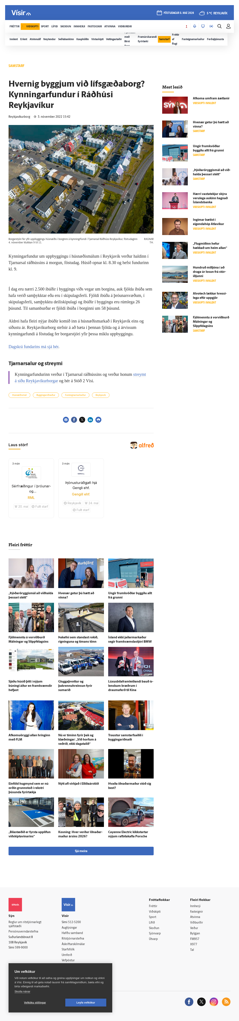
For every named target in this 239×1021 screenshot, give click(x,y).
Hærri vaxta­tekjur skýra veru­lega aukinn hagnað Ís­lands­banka (210, 198)
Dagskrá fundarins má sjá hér (33, 346)
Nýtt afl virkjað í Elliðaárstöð (78, 784)
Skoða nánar (22, 991)
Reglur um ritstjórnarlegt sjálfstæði (25, 924)
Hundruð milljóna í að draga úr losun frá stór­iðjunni (209, 272)
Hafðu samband (72, 933)
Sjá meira (81, 851)
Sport (152, 917)
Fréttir (153, 906)
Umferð (67, 955)
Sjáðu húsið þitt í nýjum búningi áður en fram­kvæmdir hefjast (30, 686)
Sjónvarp (155, 933)
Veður (194, 928)
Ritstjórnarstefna (73, 938)
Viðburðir (196, 922)
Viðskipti (155, 912)
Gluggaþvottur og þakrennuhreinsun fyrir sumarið (75, 686)
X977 (193, 944)
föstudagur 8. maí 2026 (179, 13)
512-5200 (74, 922)
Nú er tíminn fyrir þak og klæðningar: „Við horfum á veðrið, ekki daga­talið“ (77, 740)
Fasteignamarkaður (75, 395)
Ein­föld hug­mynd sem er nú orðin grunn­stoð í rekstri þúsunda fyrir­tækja (28, 788)
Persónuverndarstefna (23, 931)
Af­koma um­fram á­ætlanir (211, 98)
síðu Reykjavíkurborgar (38, 380)
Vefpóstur (68, 960)
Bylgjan (195, 933)
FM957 (194, 939)
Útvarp (153, 939)
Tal (192, 950)
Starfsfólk (68, 949)
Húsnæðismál (19, 395)
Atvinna (195, 917)
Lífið (152, 922)
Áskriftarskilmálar (73, 944)
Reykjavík (101, 395)
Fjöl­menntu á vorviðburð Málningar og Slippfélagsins (211, 322)
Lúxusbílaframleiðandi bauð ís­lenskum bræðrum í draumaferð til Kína (130, 686)
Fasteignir (196, 912)
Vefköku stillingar (35, 1002)
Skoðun (154, 928)
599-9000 (21, 947)
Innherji (195, 906)
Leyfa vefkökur (85, 1002)
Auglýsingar (69, 928)
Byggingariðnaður (45, 395)
